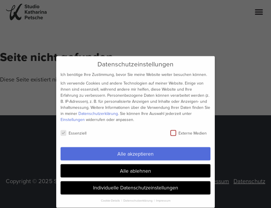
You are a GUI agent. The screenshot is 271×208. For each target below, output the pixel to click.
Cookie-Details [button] (111, 198)
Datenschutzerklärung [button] (138, 198)
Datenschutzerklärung (98, 111)
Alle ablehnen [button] (135, 168)
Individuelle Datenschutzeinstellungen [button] (135, 185)
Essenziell (73, 131)
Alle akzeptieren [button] (135, 151)
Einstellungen (73, 117)
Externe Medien (188, 131)
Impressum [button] (163, 198)
